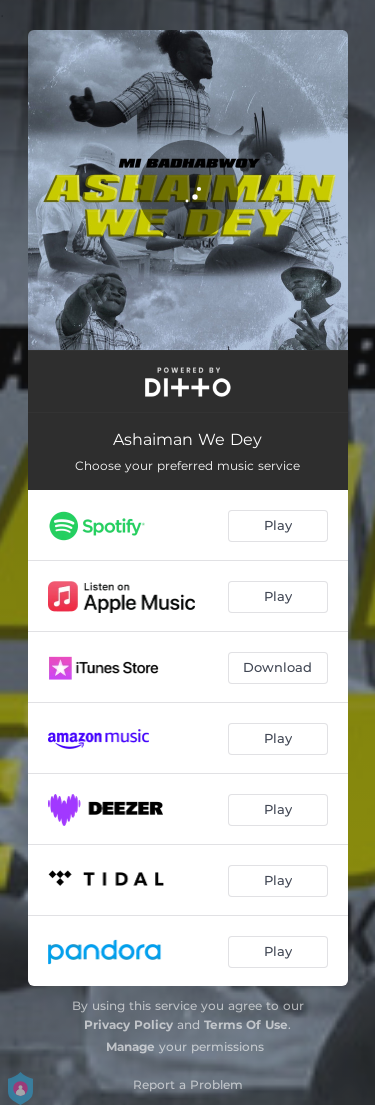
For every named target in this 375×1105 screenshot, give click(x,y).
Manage (130, 1046)
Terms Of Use (246, 1024)
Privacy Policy (128, 1024)
